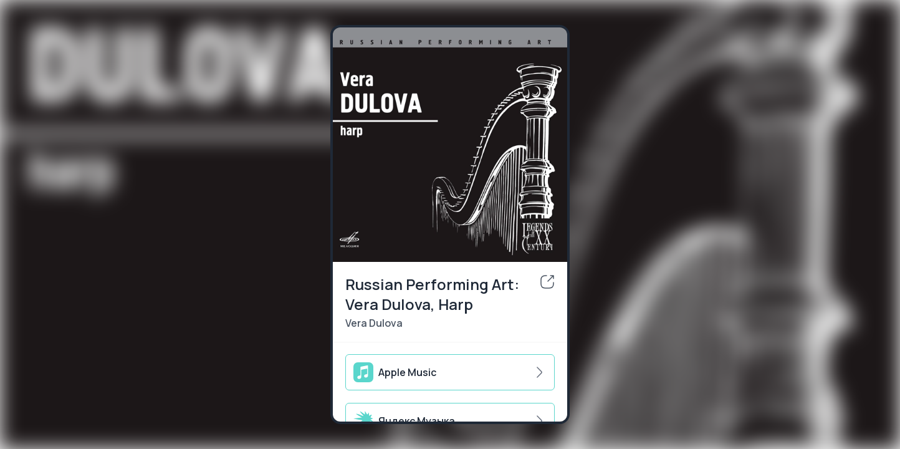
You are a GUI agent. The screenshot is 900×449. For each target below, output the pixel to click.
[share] (547, 281)
